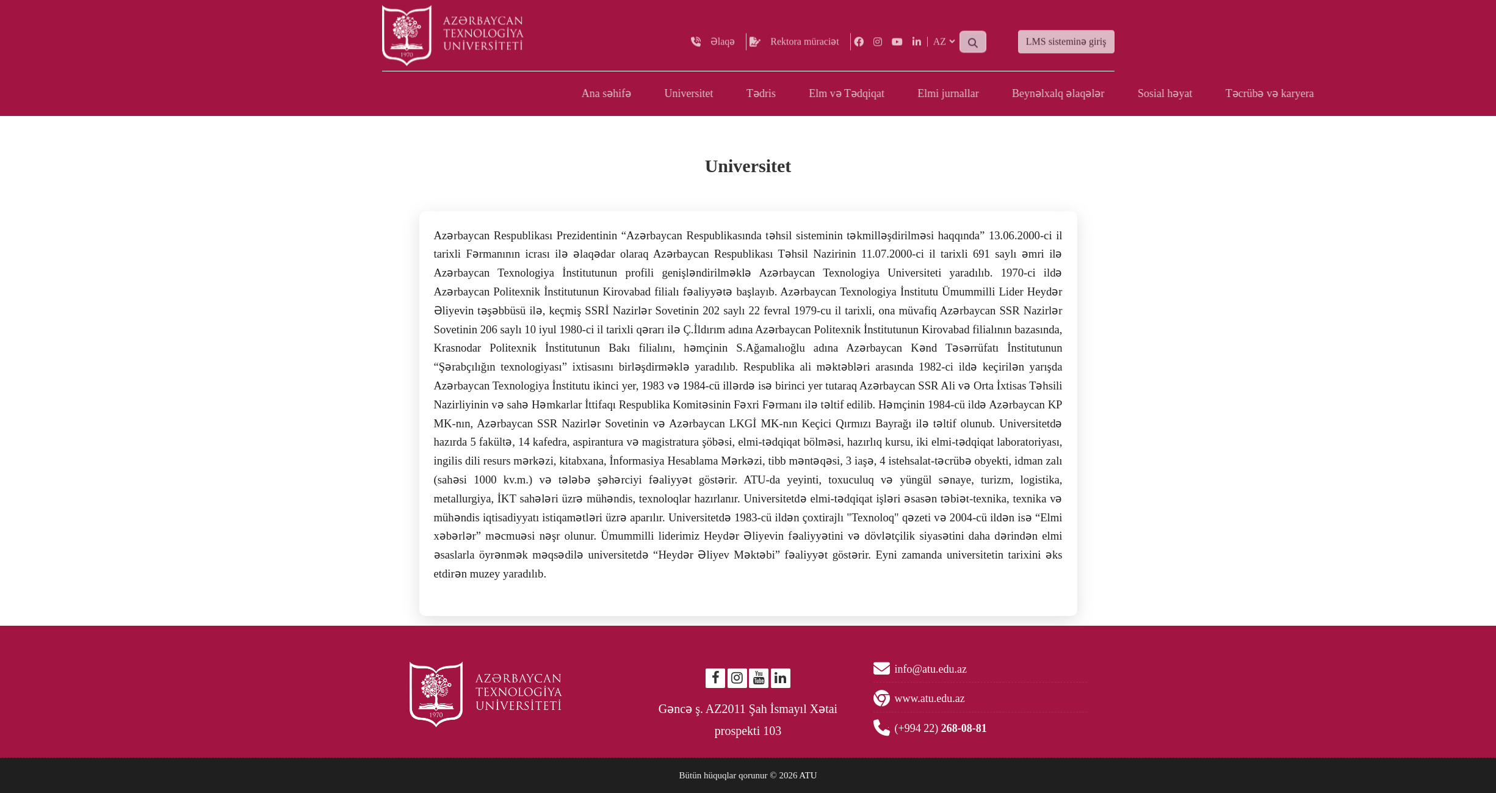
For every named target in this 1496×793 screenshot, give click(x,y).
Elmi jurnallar (1208, 93)
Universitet (949, 93)
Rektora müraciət (804, 49)
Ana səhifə (867, 93)
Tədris (1021, 93)
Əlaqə (722, 49)
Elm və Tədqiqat (1107, 93)
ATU (808, 775)
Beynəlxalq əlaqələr (1319, 93)
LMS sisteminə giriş (1066, 50)
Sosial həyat (1425, 93)
